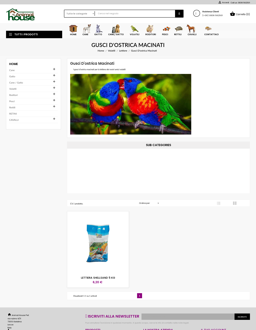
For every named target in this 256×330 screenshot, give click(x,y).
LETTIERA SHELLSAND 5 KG (96, 275)
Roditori (13, 95)
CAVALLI (14, 120)
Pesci (12, 101)
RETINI (13, 114)
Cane (12, 70)
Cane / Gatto (16, 83)
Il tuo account (213, 328)
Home (13, 65)
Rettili (12, 108)
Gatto (12, 77)
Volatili (12, 89)
